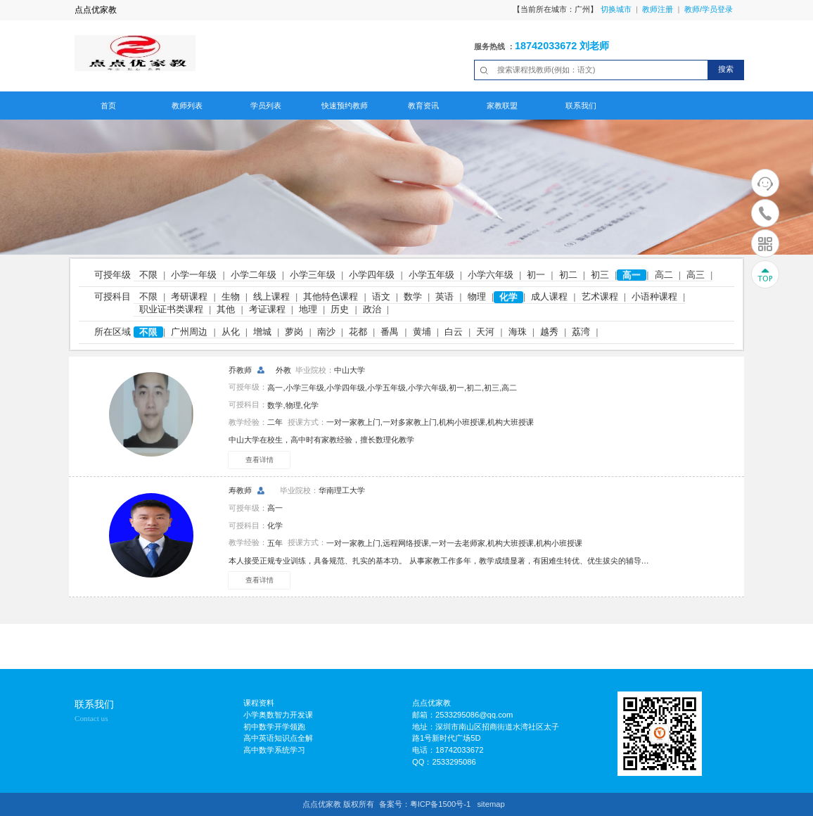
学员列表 (265, 105)
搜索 (726, 69)
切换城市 (616, 9)
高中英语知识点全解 (278, 738)
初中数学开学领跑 (274, 726)
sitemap (490, 804)
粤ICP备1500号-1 (440, 804)
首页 (108, 105)
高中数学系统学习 (274, 750)
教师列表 (187, 105)
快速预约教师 (344, 105)
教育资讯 (423, 105)
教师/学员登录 (708, 9)
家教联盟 (502, 105)
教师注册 (657, 9)
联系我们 (580, 105)
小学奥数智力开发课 (278, 714)
